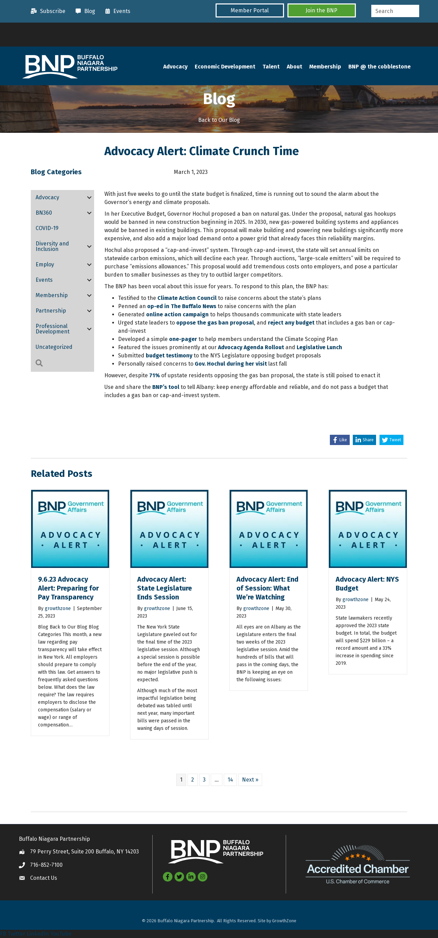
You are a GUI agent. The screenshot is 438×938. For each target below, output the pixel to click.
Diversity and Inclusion (52, 246)
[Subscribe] (46, 11)
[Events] (116, 11)
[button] (250, 10)
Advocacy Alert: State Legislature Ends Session (164, 588)
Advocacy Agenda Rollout (251, 347)
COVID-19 (47, 228)
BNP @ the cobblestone (379, 66)
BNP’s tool (165, 387)
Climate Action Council (187, 298)
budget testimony (169, 355)
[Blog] (83, 11)
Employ (45, 264)
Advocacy (175, 66)
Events (44, 280)
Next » (250, 779)
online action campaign (177, 314)
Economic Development (225, 66)
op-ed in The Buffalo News (181, 306)
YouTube (61, 933)
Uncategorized (54, 347)
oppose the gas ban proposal (215, 322)
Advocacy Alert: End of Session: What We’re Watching (267, 588)
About (294, 66)
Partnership (51, 310)
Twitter (16, 933)
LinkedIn (38, 933)
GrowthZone (284, 920)
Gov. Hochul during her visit (231, 363)
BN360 (44, 213)
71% (154, 375)
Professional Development (52, 329)
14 (230, 779)
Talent (271, 66)
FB (3, 933)
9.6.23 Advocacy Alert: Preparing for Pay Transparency (68, 588)
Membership (325, 66)
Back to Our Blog (219, 120)
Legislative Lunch (318, 347)
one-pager (183, 339)
